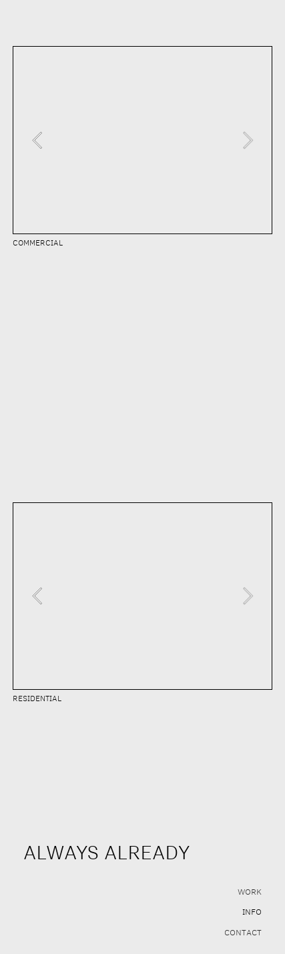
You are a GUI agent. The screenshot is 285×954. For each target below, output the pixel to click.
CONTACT (243, 932)
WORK (250, 891)
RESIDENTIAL (37, 698)
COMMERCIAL (38, 242)
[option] (142, 140)
